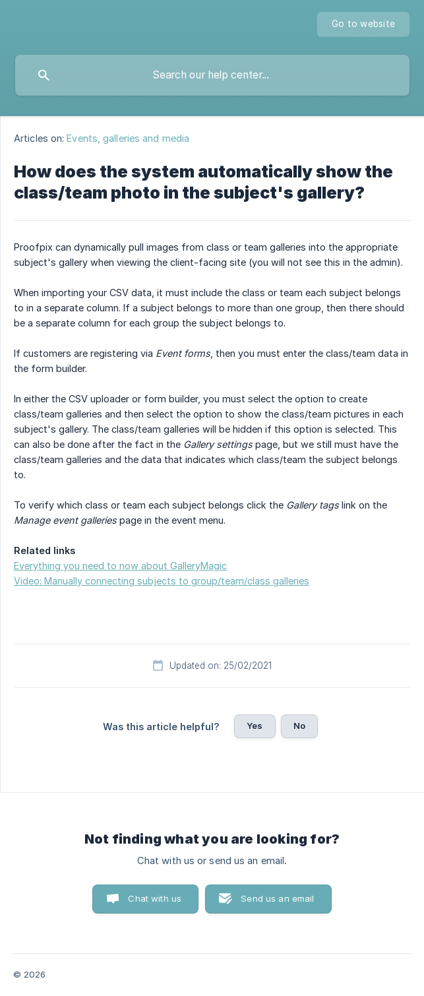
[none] (363, 24)
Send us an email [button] (277, 898)
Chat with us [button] (154, 898)
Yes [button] (254, 725)
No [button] (299, 725)
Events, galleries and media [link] (128, 138)
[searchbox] (212, 75)
